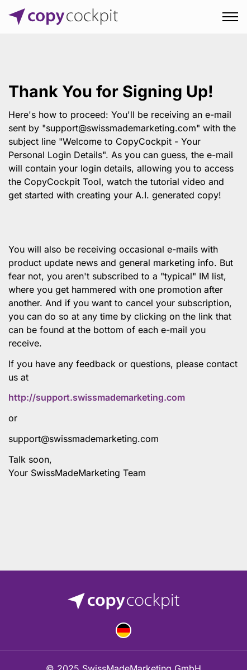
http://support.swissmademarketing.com (96, 397)
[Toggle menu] (230, 16)
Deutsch (123, 630)
